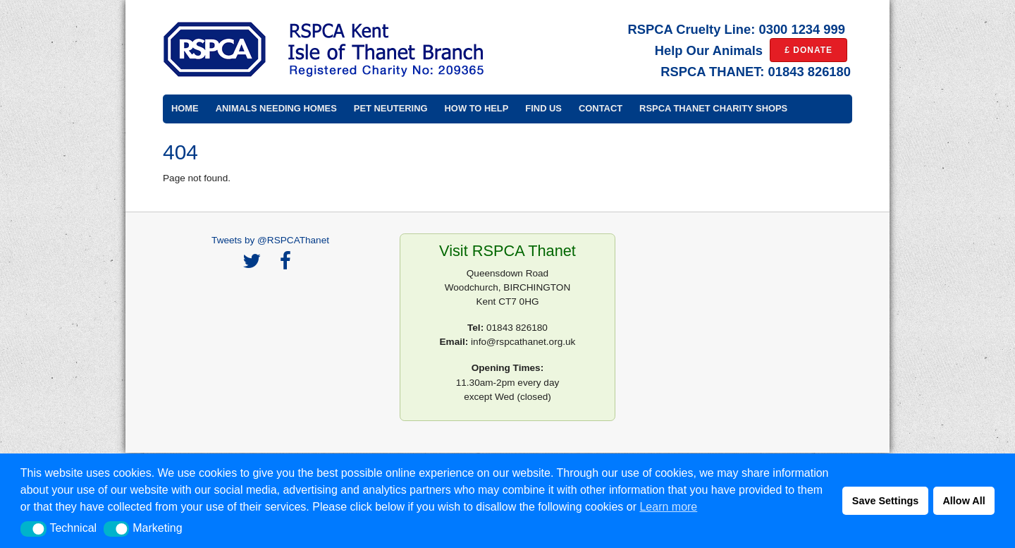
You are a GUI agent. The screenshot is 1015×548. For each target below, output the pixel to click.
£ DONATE (808, 50)
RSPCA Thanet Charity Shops (713, 108)
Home (185, 108)
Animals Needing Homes (276, 108)
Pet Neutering (391, 108)
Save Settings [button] (885, 500)
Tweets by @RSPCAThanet (270, 240)
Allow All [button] (963, 500)
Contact (600, 108)
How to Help (477, 108)
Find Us (543, 108)
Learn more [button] (668, 507)
